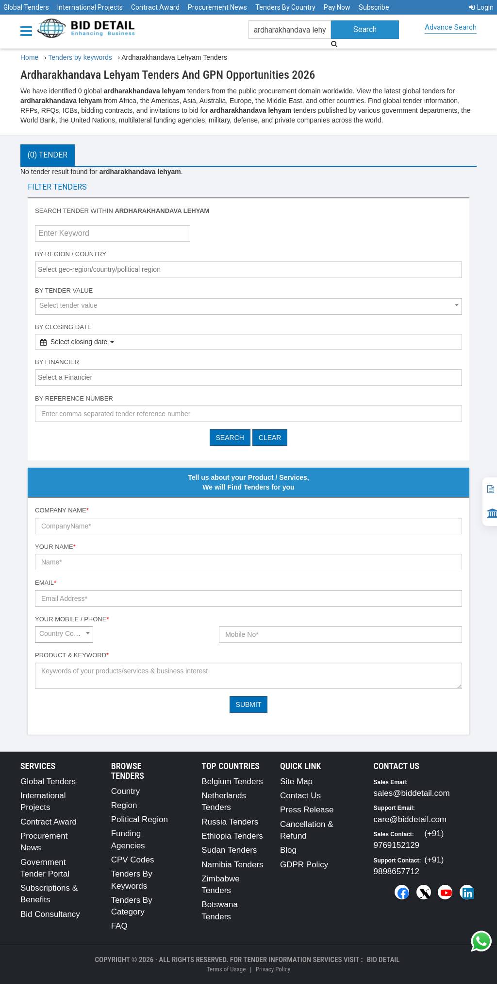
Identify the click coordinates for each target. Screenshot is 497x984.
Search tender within (122, 210)
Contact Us (300, 795)
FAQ (119, 926)
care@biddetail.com (410, 819)
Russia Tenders (229, 821)
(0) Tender (47, 154)
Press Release (307, 809)
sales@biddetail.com (412, 793)
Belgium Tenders (232, 781)
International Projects (90, 7)
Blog (288, 850)
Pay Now (337, 7)
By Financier (57, 362)
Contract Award (155, 7)
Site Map (296, 781)
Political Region (139, 819)
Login (481, 7)
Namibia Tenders (232, 864)
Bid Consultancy (50, 914)
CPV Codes (132, 859)
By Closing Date (63, 327)
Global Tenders (26, 7)
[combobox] (248, 270)
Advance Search (451, 27)
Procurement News (217, 7)
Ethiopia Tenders (232, 836)
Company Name (62, 510)
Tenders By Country (285, 7)
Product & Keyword (72, 655)
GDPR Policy (304, 864)
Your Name (55, 546)
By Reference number (74, 398)
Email (45, 582)
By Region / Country (70, 254)
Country (125, 791)
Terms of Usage (226, 969)
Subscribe (374, 7)
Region (124, 805)
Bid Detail (383, 959)
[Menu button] (28, 30)
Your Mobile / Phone (72, 619)
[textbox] (251, 269)
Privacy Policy (273, 969)
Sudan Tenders (229, 850)
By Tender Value (64, 290)
